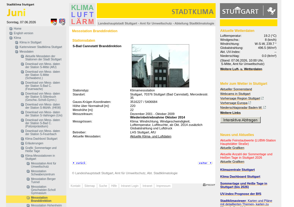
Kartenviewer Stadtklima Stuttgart (41, 47)
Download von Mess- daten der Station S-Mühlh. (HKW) (43, 106)
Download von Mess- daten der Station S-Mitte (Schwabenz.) (42, 75)
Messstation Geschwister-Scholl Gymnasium (43, 190)
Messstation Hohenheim (46, 205)
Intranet (147, 185)
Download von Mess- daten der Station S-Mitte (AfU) (42, 65)
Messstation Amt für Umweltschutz (43, 165)
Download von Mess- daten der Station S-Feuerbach (42, 132)
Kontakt (75, 185)
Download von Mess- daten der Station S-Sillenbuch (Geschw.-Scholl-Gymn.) (42, 96)
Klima (17, 37)
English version (23, 33)
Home (18, 28)
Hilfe (114, 185)
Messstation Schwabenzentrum (43, 173)
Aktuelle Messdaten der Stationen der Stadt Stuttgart (43, 58)
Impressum (163, 185)
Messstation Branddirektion (41, 199)
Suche (103, 185)
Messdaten (27, 51)
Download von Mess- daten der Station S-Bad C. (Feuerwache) (42, 86)
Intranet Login (129, 185)
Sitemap (89, 185)
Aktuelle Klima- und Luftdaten (150, 136)
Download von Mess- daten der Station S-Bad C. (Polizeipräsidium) (42, 123)
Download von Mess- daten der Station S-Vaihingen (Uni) (43, 114)
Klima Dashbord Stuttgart (41, 138)
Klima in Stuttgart (30, 42)
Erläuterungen (34, 143)
